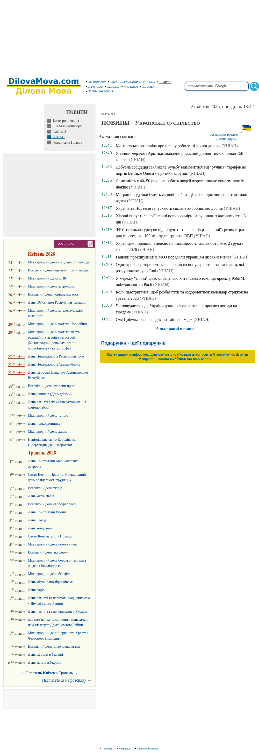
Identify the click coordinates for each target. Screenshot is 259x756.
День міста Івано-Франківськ (50, 582)
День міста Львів (41, 496)
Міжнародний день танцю (48, 415)
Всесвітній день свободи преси (52, 504)
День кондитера (40, 528)
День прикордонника (44, 423)
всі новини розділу (224, 134)
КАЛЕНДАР (94, 86)
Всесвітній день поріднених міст (53, 294)
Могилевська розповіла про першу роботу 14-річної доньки (168, 146)
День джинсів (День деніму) (50, 394)
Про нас (106, 748)
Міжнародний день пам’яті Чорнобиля (58, 324)
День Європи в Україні (45, 654)
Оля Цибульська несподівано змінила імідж (154, 319)
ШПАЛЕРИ (148, 86)
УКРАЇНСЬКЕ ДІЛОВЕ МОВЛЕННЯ (131, 81)
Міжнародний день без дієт (49, 574)
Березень (34, 673)
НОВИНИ (164, 82)
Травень (66, 673)
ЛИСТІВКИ (130, 86)
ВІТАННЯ (112, 86)
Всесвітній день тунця (45, 488)
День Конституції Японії (47, 512)
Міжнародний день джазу (47, 431)
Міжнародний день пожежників (52, 544)
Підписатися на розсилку (66, 680)
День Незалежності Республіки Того (56, 356)
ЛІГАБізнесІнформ (66, 126)
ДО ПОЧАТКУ (95, 81)
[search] (217, 86)
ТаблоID (58, 132)
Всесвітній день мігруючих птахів (54, 646)
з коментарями (227, 139)
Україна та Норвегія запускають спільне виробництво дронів (169, 208)
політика (124, 748)
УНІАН (58, 137)
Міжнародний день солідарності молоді (58, 262)
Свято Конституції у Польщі (50, 536)
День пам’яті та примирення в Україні (57, 611)
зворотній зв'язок (146, 748)
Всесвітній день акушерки (48, 552)
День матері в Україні (44, 662)
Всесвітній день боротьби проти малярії (59, 270)
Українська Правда (66, 142)
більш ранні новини (175, 329)
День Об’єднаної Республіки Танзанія (57, 302)
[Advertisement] (129, 36)
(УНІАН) (230, 146)
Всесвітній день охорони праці (51, 386)
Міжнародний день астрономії (51, 286)
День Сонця (37, 520)
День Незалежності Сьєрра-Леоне (54, 364)
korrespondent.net (65, 121)
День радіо (36, 590)
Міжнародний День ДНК (47, 278)
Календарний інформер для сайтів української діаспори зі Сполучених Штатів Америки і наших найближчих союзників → (177, 356)
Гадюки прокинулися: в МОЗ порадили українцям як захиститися (174, 257)
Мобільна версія (99, 91)
